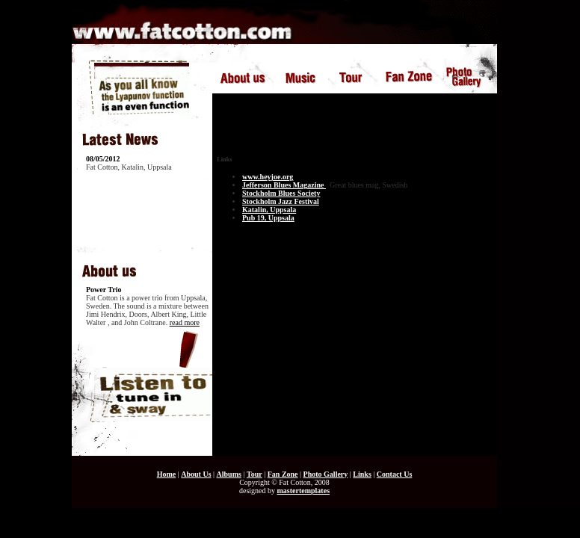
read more (185, 322)
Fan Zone (283, 474)
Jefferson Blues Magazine (284, 185)
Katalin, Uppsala (269, 209)
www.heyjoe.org (267, 177)
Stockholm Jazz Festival (280, 201)
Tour (254, 474)
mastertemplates (303, 490)
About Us (196, 474)
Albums (229, 474)
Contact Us (395, 474)
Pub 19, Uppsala (268, 218)
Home (166, 474)
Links (362, 474)
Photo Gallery (325, 474)
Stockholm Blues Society (281, 193)
